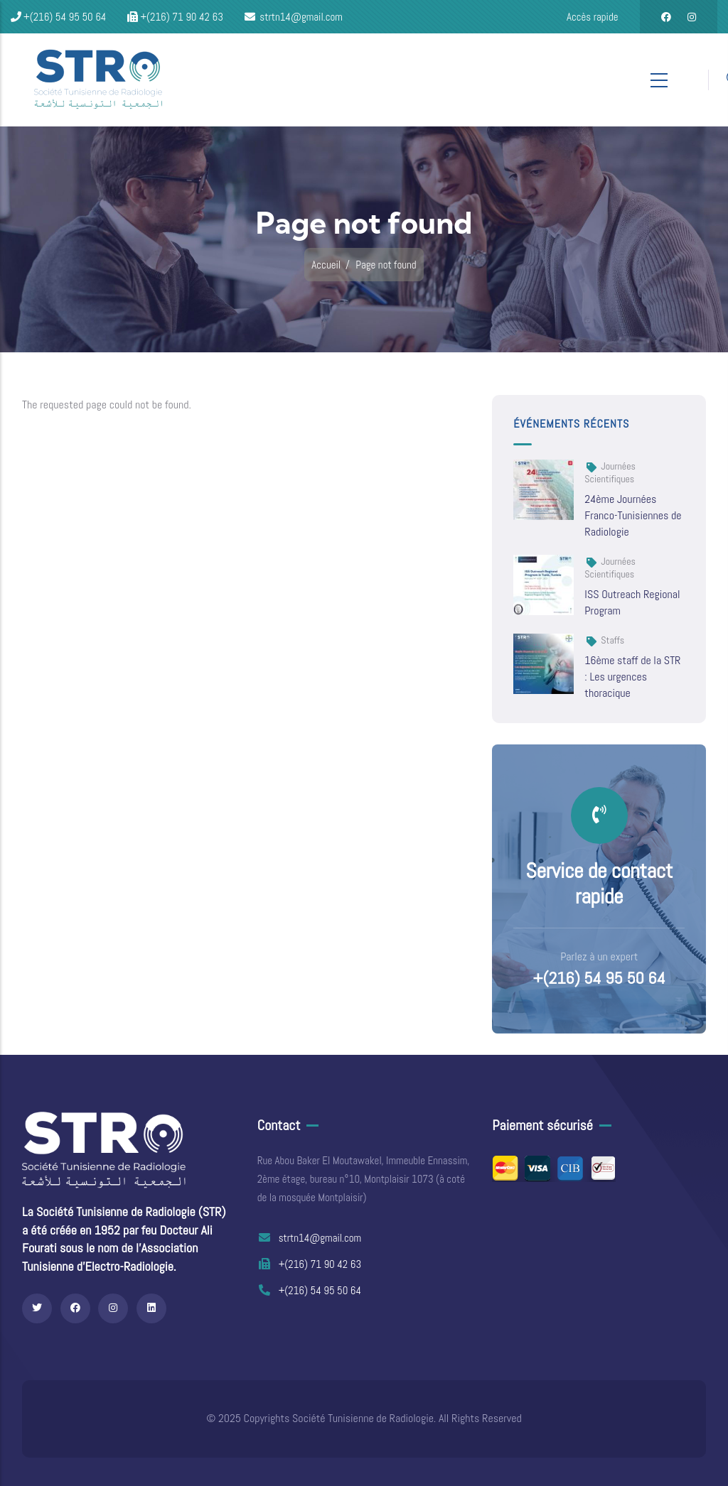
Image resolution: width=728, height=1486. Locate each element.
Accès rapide (593, 16)
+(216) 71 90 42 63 (309, 1264)
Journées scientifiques (610, 472)
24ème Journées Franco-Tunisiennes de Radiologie (632, 516)
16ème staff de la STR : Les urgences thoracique (632, 677)
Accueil (326, 264)
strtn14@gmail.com (309, 1237)
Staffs (612, 640)
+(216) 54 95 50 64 (599, 978)
